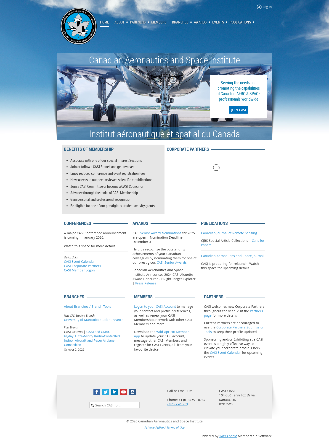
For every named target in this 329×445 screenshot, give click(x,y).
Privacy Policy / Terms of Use (164, 427)
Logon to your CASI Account (155, 306)
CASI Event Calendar (79, 261)
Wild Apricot (228, 436)
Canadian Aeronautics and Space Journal (232, 256)
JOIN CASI (238, 110)
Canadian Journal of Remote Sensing (229, 233)
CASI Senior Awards (172, 262)
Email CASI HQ (177, 404)
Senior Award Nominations (160, 233)
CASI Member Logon (79, 270)
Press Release (145, 283)
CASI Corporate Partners (82, 266)
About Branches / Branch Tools (87, 306)
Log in (267, 7)
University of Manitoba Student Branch (94, 319)
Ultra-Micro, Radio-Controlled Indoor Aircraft (92, 338)
